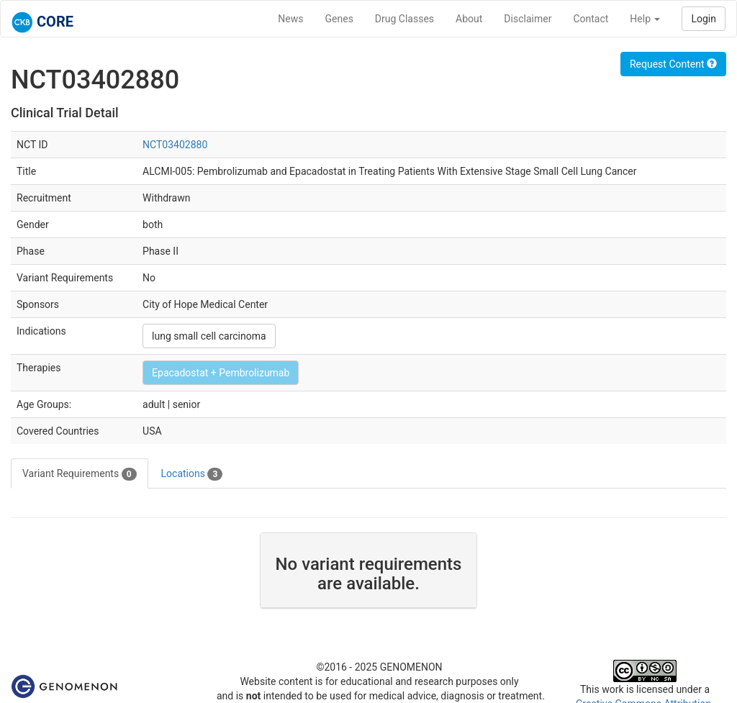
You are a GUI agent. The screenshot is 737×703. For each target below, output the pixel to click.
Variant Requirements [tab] (79, 474)
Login (703, 18)
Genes (339, 18)
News (290, 18)
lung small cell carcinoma (209, 336)
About (469, 18)
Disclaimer (527, 18)
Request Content (673, 64)
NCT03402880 (175, 144)
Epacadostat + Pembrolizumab (220, 372)
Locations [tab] (192, 474)
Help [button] (645, 18)
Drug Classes (404, 18)
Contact (590, 18)
